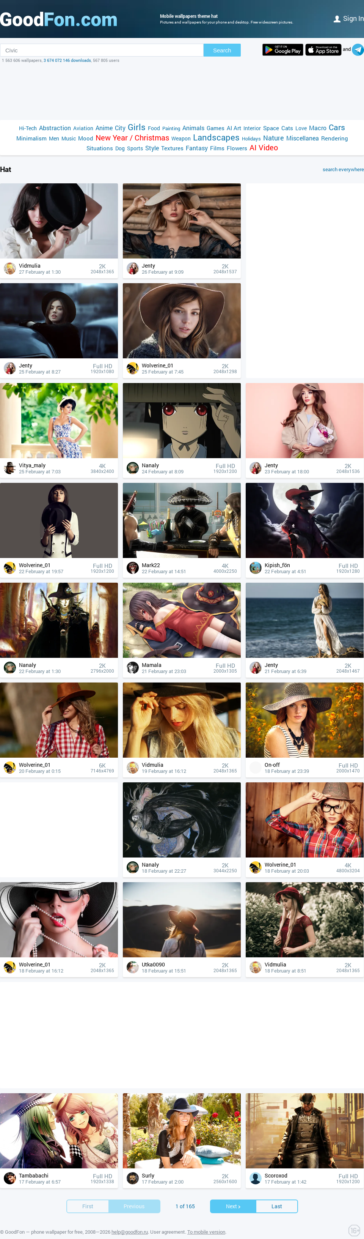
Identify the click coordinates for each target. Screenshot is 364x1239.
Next (233, 1194)
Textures (172, 148)
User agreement (167, 1220)
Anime (104, 128)
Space (271, 128)
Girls (137, 127)
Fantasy (197, 148)
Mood (85, 138)
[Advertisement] (182, 91)
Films (217, 148)
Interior (252, 128)
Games (215, 128)
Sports (135, 148)
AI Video (263, 147)
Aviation (83, 128)
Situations (99, 148)
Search (222, 50)
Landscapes (216, 137)
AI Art (234, 128)
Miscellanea (302, 138)
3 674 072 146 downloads (67, 60)
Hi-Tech (28, 128)
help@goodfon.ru (129, 1220)
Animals (193, 128)
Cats (287, 128)
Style (152, 148)
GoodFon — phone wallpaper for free (44, 1220)
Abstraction (55, 128)
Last (276, 1194)
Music (68, 138)
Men (54, 138)
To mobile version (206, 1220)
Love (301, 128)
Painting (171, 128)
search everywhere (343, 169)
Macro (317, 128)
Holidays (251, 138)
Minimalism (31, 138)
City (120, 128)
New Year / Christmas (132, 137)
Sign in (349, 18)
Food (154, 128)
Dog (120, 148)
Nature (273, 138)
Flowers (237, 148)
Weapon (181, 138)
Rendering (334, 138)
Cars (337, 127)
